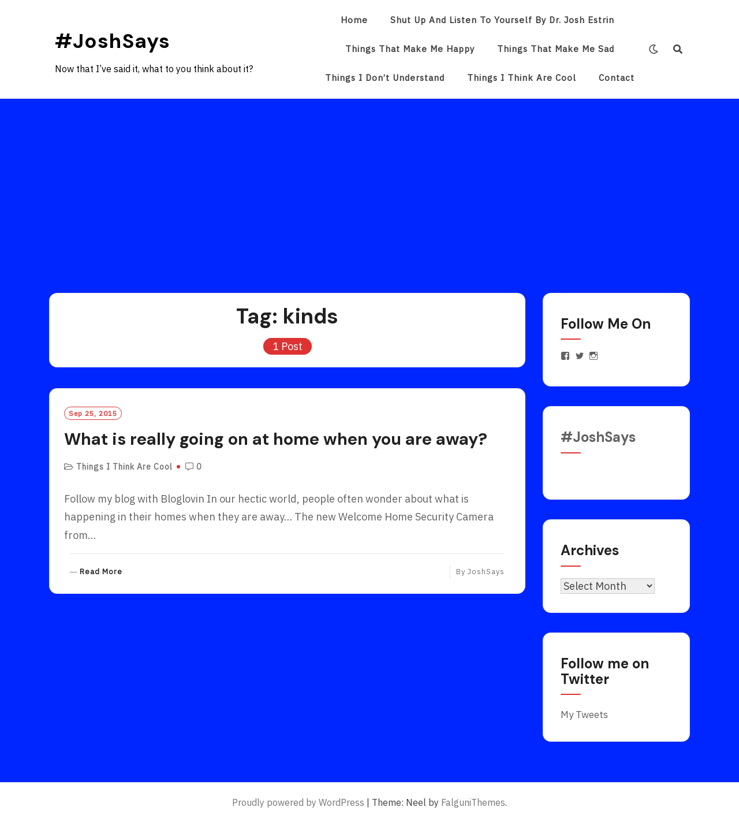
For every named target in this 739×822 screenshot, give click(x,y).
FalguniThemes (473, 802)
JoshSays (486, 571)
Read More (101, 572)
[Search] (678, 49)
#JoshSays (112, 41)
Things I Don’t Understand (385, 77)
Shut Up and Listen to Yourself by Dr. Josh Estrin (502, 19)
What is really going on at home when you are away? (275, 439)
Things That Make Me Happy (410, 48)
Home (354, 19)
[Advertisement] (369, 185)
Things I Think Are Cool (521, 77)
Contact (617, 77)
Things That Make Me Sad (555, 48)
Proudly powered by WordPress (298, 802)
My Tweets (584, 714)
